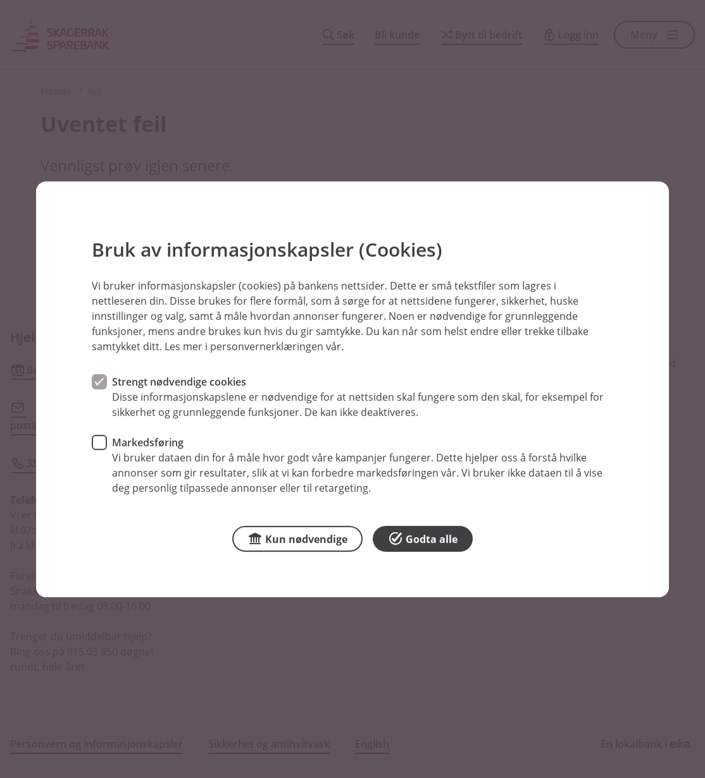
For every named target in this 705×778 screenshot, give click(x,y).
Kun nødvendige (297, 537)
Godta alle (423, 537)
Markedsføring (148, 442)
